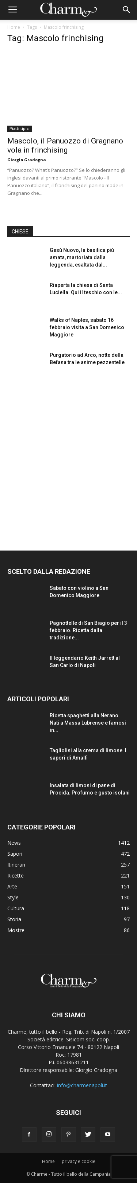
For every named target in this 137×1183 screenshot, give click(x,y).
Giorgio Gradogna (26, 159)
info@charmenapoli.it (82, 1085)
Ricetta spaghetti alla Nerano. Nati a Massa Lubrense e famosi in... (88, 723)
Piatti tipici (19, 128)
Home (13, 27)
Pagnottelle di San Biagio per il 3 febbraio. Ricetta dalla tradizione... (88, 630)
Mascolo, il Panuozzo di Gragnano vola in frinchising (65, 145)
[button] (127, 10)
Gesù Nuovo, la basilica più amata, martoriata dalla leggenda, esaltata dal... (82, 257)
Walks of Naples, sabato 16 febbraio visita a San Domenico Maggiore (87, 327)
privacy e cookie (78, 1161)
